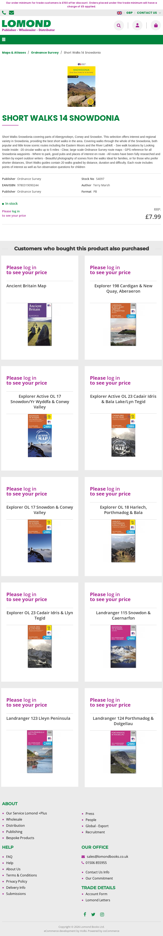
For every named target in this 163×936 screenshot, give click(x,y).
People (91, 820)
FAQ (9, 856)
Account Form (96, 894)
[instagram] (102, 915)
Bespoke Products (20, 838)
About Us (13, 869)
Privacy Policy (16, 881)
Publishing (14, 831)
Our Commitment (99, 878)
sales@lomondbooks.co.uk (107, 856)
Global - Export (97, 826)
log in (16, 211)
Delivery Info (15, 887)
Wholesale (14, 819)
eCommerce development (60, 931)
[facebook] (85, 915)
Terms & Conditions (21, 875)
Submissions (16, 893)
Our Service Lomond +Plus (26, 813)
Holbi (83, 931)
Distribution (15, 825)
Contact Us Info (97, 872)
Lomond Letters (98, 900)
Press (90, 813)
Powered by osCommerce (103, 931)
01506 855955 (4, 12)
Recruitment (95, 832)
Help (9, 863)
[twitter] (93, 915)
